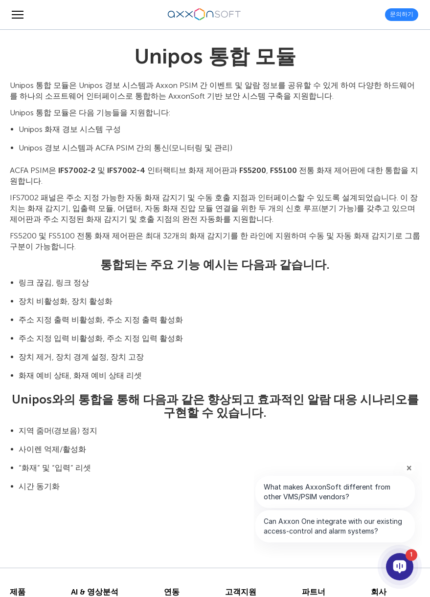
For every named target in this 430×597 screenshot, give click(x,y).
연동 (172, 592)
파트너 (313, 592)
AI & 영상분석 (94, 592)
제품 (17, 592)
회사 (378, 592)
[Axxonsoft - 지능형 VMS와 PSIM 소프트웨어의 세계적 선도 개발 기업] (204, 14)
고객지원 (240, 592)
